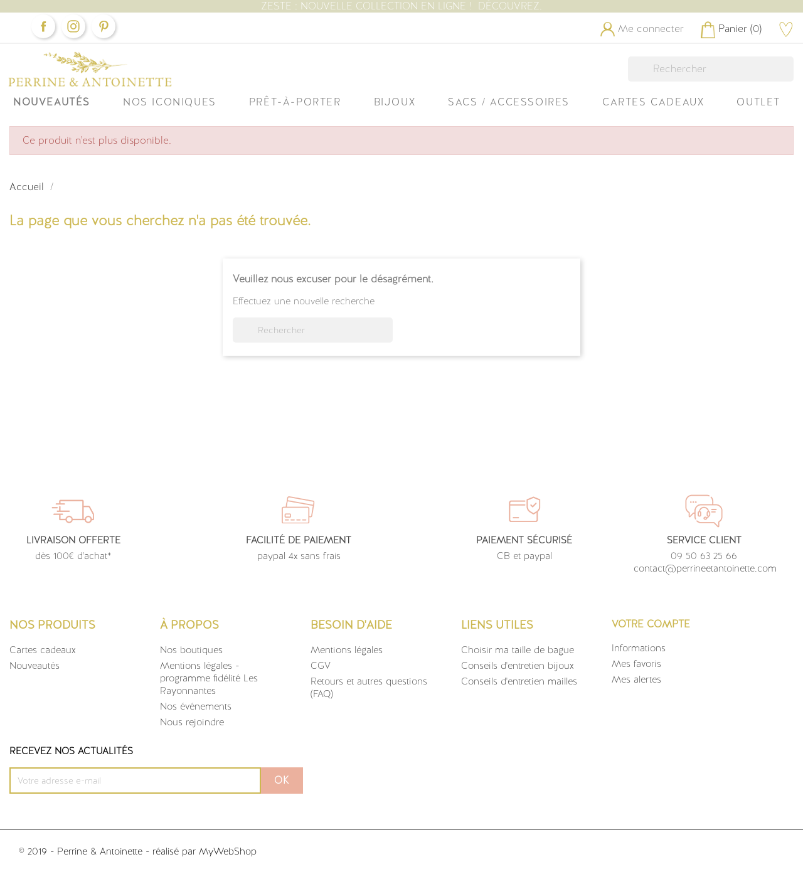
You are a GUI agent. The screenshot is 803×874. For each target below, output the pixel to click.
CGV (321, 665)
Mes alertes (636, 679)
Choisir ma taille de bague (517, 650)
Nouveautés (51, 102)
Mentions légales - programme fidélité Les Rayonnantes (209, 678)
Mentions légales (347, 650)
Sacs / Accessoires (509, 102)
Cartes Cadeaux (653, 102)
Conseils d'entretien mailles (519, 681)
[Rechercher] (711, 69)
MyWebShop (228, 851)
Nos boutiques (191, 650)
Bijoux (395, 102)
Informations (639, 648)
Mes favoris (636, 664)
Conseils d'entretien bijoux (517, 665)
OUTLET (758, 102)
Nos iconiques (169, 102)
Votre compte (651, 624)
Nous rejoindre (192, 722)
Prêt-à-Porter (295, 102)
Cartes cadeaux (42, 650)
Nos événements (195, 706)
